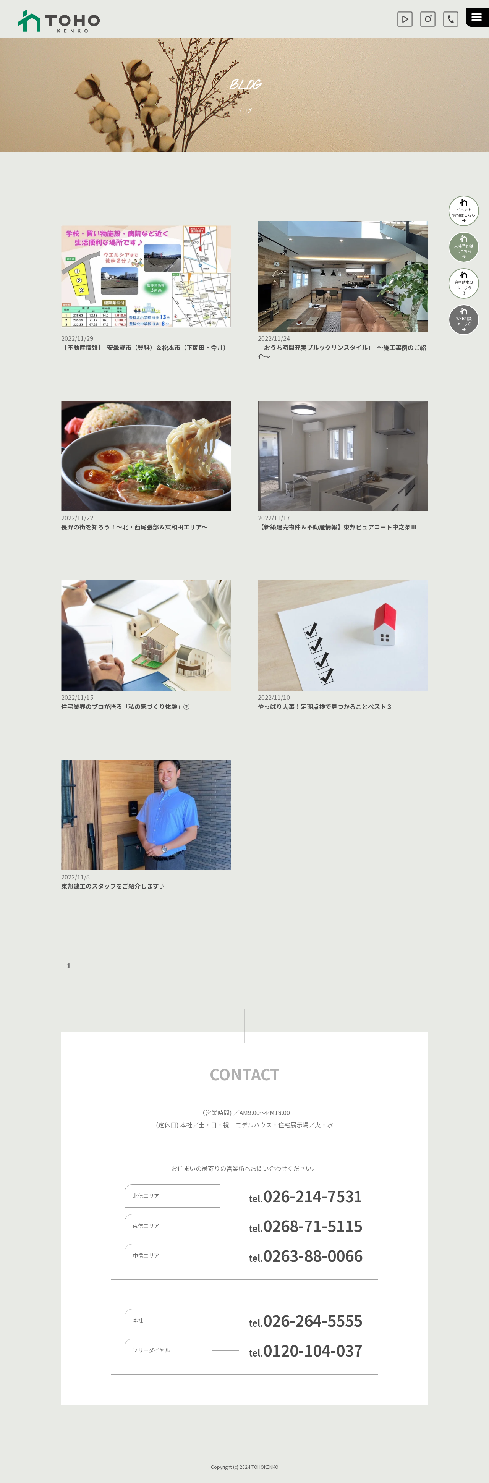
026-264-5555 (313, 1320)
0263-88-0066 (313, 1255)
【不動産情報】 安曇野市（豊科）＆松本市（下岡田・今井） (145, 347)
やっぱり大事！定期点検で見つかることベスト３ (325, 706)
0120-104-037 (313, 1350)
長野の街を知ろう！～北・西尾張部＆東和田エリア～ (134, 526)
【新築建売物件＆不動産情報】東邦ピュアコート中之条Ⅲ (337, 526)
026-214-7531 (313, 1196)
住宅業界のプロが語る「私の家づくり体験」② (125, 706)
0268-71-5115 (313, 1225)
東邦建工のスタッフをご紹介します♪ (113, 885)
